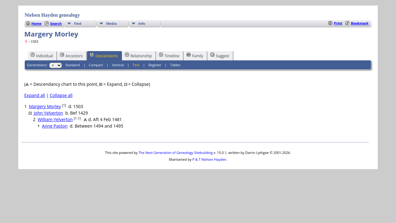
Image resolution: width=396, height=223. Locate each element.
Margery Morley (45, 106)
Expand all (34, 95)
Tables (175, 65)
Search (56, 23)
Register (154, 65)
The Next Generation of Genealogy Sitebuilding (176, 152)
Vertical (118, 65)
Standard (72, 65)
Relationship (138, 55)
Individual (42, 55)
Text (136, 65)
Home (37, 23)
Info (141, 23)
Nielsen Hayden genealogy (52, 15)
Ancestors (71, 55)
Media (111, 23)
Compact (96, 65)
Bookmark (359, 23)
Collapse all (61, 95)
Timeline (169, 55)
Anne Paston (54, 126)
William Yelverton (55, 119)
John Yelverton (48, 113)
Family (195, 55)
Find (77, 23)
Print (338, 23)
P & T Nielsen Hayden (209, 159)
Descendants (104, 55)
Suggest (220, 55)
